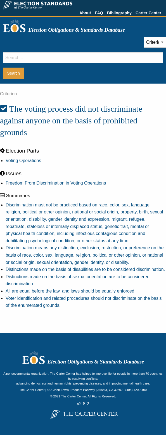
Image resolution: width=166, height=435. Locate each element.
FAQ (99, 13)
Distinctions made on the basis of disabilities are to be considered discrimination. (85, 269)
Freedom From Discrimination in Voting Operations (56, 183)
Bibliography (119, 13)
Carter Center (148, 13)
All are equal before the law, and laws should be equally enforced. (71, 291)
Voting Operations (23, 160)
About (85, 13)
